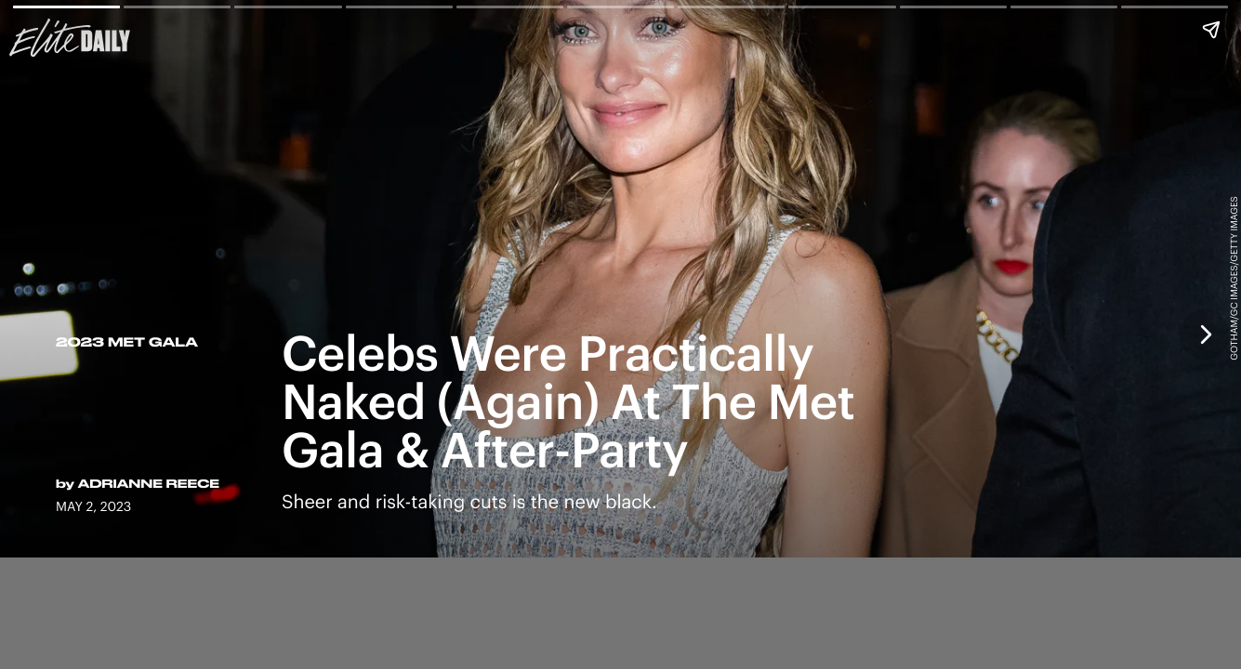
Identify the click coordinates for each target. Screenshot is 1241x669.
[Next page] (1205, 334)
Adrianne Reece (148, 484)
